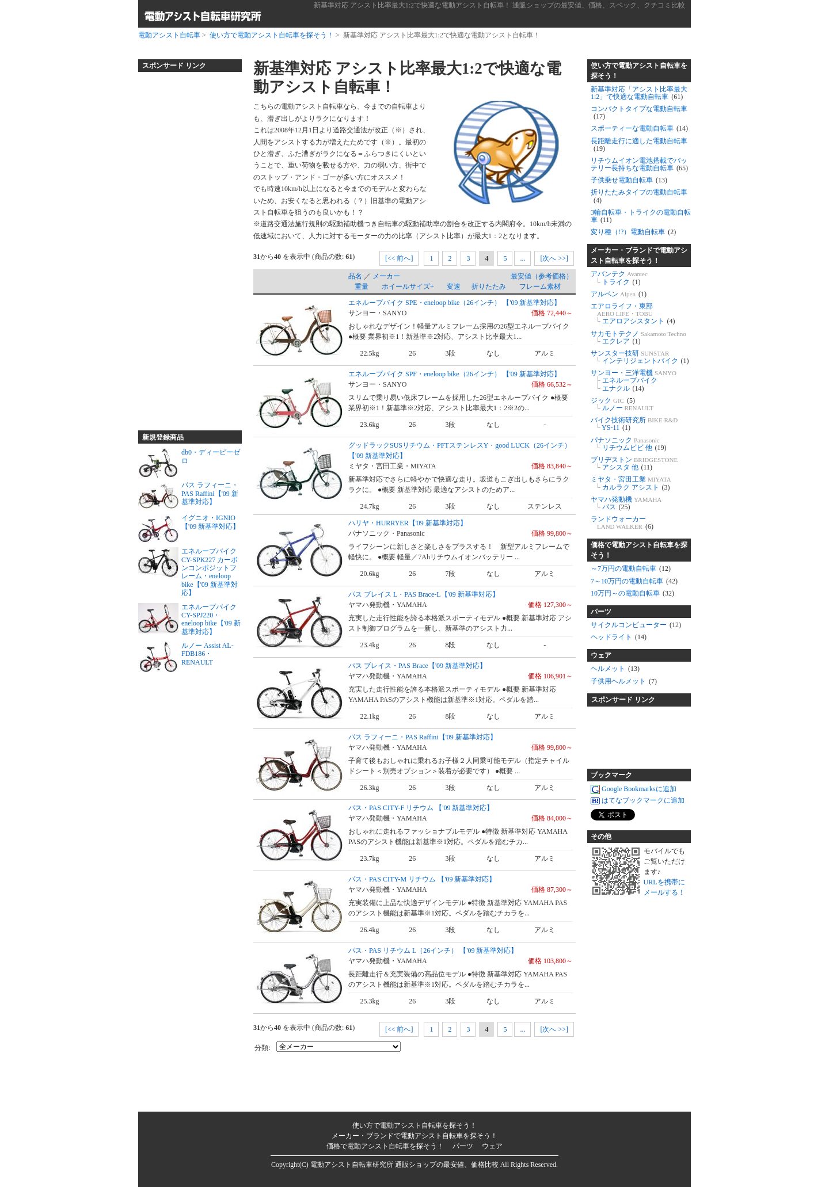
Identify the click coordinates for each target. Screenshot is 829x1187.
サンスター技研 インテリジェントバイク (640, 357)
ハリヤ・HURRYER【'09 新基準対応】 (407, 523)
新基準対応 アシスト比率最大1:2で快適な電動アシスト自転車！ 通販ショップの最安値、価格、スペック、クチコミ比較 (499, 5)
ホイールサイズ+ (408, 287)
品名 (355, 276)
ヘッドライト (619, 637)
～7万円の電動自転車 (631, 568)
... (522, 258)
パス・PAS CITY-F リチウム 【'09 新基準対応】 (420, 808)
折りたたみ (488, 287)
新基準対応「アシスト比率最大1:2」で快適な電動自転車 (639, 93)
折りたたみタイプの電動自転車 (639, 196)
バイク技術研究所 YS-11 (634, 424)
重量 (361, 287)
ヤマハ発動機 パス (626, 503)
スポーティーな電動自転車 (639, 128)
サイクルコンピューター (636, 625)
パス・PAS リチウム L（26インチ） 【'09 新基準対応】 (433, 950)
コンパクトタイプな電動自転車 (639, 112)
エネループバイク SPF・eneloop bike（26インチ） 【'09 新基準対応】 (454, 374)
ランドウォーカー (622, 522)
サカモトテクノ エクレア (638, 337)
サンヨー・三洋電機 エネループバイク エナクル (633, 380)
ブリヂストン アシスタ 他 (634, 463)
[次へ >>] (554, 258)
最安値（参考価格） (542, 276)
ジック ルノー (622, 404)
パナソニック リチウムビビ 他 (629, 444)
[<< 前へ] (399, 258)
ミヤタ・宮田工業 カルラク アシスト (631, 483)
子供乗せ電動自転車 (629, 180)
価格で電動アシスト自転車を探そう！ (639, 550)
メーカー (386, 276)
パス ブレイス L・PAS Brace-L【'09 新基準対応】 (423, 594)
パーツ (601, 612)
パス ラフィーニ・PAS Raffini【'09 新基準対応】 (422, 737)
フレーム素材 (540, 287)
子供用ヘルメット (624, 681)
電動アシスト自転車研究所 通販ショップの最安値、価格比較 (404, 1165)
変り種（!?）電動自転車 (633, 232)
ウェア (601, 655)
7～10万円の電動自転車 (634, 581)
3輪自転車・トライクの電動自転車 (641, 216)
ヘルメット (615, 669)
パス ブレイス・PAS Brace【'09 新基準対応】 (417, 666)
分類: (262, 1048)
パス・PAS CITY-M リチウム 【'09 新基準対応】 (422, 879)
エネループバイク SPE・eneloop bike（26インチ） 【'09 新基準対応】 (454, 303)
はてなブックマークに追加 (638, 800)
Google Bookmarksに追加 (633, 788)
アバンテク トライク (619, 277)
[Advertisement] (184, 246)
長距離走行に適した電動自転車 (639, 144)
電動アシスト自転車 (169, 35)
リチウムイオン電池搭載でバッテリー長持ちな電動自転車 (639, 164)
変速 (454, 287)
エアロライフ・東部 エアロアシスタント (633, 313)
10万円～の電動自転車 (632, 593)
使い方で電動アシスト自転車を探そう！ (272, 35)
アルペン (619, 294)
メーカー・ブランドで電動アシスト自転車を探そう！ (639, 255)
